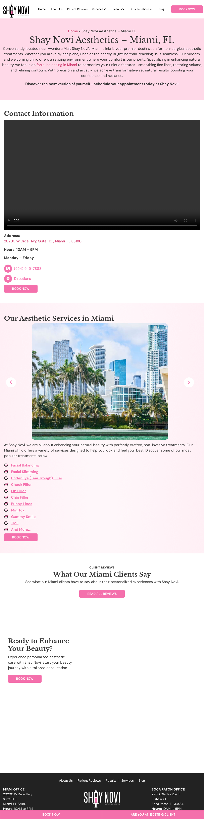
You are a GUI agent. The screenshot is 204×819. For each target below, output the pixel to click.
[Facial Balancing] (6, 467)
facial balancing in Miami (57, 64)
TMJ (14, 524)
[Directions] (8, 280)
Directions (22, 279)
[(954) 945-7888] (8, 270)
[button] (11, 382)
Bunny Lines (21, 505)
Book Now (51, 814)
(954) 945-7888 (27, 269)
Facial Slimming (24, 473)
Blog (161, 9)
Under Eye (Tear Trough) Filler (36, 479)
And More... (21, 530)
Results (117, 9)
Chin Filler (20, 498)
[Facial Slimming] (6, 473)
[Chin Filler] (6, 499)
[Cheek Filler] (6, 486)
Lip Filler (18, 492)
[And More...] (6, 531)
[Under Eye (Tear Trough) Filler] (6, 479)
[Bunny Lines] (6, 505)
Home (42, 9)
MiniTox (17, 511)
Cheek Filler (21, 485)
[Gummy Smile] (6, 518)
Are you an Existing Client (153, 814)
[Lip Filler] (6, 492)
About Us (56, 9)
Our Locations (140, 9)
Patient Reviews (77, 9)
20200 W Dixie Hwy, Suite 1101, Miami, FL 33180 (43, 246)
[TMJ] (6, 524)
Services (97, 9)
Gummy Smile (23, 517)
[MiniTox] (6, 511)
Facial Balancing (25, 466)
